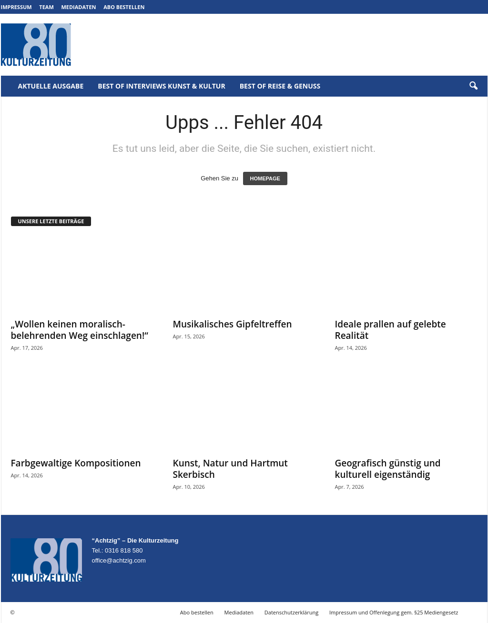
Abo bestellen (123, 6)
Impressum (16, 6)
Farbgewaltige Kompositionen (76, 463)
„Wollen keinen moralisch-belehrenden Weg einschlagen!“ (79, 330)
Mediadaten (78, 6)
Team (46, 6)
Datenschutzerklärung (291, 612)
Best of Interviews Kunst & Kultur (161, 85)
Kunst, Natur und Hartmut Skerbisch (230, 469)
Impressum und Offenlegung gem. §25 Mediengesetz (393, 612)
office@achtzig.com (119, 560)
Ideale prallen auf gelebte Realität (390, 330)
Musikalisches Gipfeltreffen (232, 324)
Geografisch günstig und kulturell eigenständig (388, 469)
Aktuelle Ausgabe (51, 85)
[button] (473, 86)
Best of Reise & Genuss (280, 85)
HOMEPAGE (265, 178)
